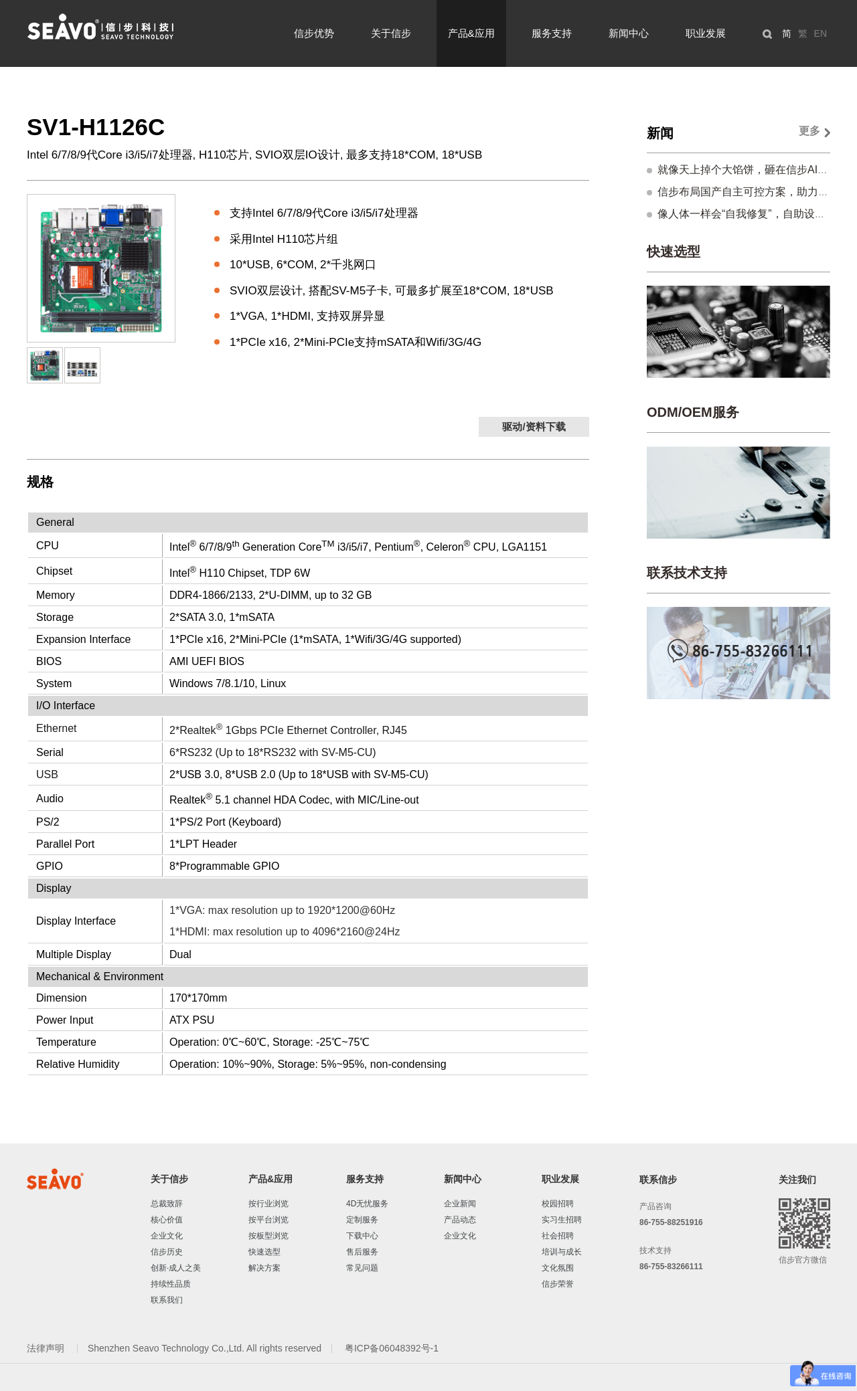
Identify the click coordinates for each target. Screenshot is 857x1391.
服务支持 (552, 33)
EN (820, 33)
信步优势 (314, 33)
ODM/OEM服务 (693, 412)
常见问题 (362, 1268)
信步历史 (167, 1252)
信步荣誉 (558, 1284)
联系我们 (167, 1300)
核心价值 (167, 1219)
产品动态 (460, 1219)
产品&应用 (471, 33)
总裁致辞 (167, 1203)
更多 (809, 130)
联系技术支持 (687, 572)
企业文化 (167, 1235)
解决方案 (264, 1268)
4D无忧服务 (367, 1203)
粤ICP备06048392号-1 (392, 1348)
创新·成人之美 (176, 1268)
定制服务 (362, 1219)
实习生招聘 (562, 1219)
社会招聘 (558, 1235)
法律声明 (47, 1348)
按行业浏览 (268, 1203)
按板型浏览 (268, 1235)
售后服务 (362, 1252)
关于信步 (391, 33)
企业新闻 (460, 1203)
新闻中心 (629, 33)
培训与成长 (562, 1252)
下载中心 (362, 1235)
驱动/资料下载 (533, 426)
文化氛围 (558, 1268)
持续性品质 (171, 1284)
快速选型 (673, 251)
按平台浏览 (268, 1219)
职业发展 (706, 33)
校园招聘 (558, 1203)
